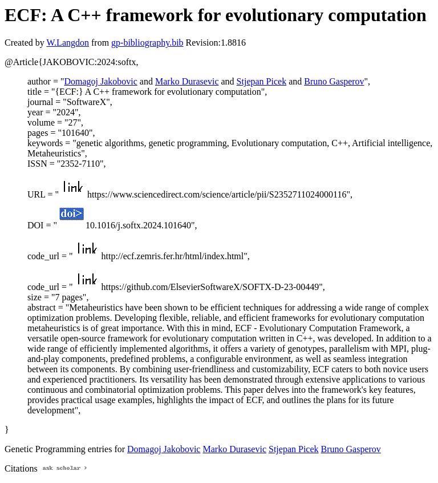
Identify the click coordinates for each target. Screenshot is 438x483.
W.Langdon (67, 42)
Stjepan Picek (262, 81)
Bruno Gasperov (334, 81)
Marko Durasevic (187, 81)
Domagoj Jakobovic (100, 81)
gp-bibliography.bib (147, 42)
